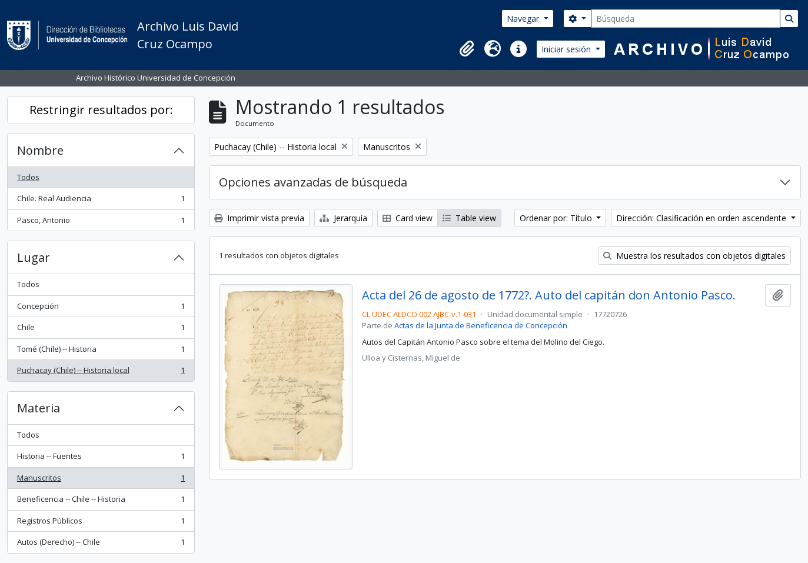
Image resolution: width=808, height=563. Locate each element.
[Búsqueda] (685, 18)
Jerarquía (343, 218)
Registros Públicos (100, 523)
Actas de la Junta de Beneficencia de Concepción (480, 325)
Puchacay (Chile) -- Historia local (100, 373)
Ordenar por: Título (557, 218)
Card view (408, 218)
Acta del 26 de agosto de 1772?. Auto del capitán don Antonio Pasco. (549, 295)
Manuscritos (100, 480)
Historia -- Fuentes (100, 459)
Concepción (100, 309)
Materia (38, 408)
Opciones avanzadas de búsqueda (313, 182)
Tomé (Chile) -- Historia (100, 351)
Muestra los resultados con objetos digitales (694, 255)
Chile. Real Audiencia (100, 201)
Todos (28, 177)
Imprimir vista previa (259, 218)
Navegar (524, 18)
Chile (100, 330)
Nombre (40, 150)
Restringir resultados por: (101, 110)
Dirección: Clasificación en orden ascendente (702, 218)
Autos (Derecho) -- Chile (100, 544)
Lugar (33, 257)
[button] (467, 49)
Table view (469, 218)
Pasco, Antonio (100, 223)
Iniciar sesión (567, 49)
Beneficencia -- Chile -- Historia (100, 501)
